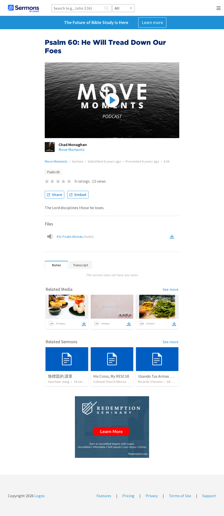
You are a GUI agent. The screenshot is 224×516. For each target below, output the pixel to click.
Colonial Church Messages (112, 381)
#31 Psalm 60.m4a (75, 236)
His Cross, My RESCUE (111, 376)
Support (209, 495)
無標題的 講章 (60, 376)
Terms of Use (180, 495)
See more (171, 289)
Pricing (128, 495)
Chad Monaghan (73, 144)
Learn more (152, 22)
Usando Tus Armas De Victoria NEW (167, 376)
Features (103, 495)
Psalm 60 (53, 172)
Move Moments (72, 149)
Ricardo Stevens (150, 381)
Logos (39, 495)
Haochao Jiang (58, 381)
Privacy (152, 495)
